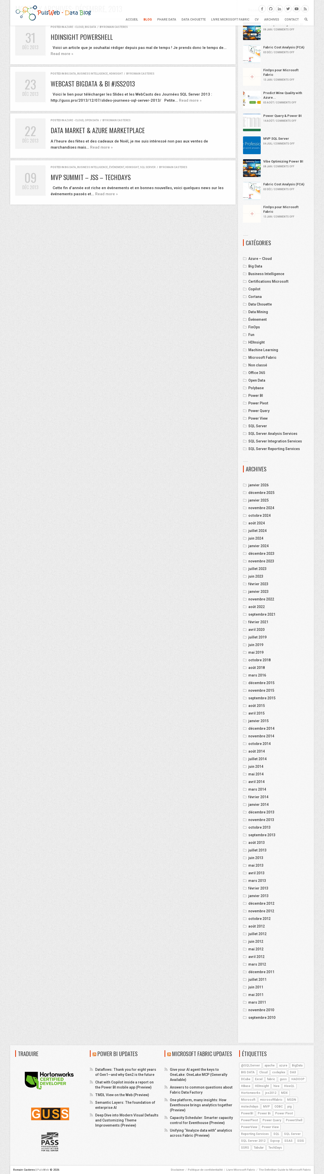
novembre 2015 (261, 690)
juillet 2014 (257, 759)
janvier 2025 (258, 500)
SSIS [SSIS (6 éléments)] (300, 1141)
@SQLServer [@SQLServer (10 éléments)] (250, 1065)
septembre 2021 (261, 614)
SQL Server (148, 167)
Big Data (90, 27)
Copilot (254, 289)
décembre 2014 (261, 728)
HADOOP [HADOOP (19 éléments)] (298, 1079)
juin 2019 (255, 645)
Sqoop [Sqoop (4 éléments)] (275, 1141)
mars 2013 (257, 881)
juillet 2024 (257, 531)
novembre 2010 (261, 1010)
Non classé (257, 365)
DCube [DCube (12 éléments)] (245, 1079)
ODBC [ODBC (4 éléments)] (278, 1106)
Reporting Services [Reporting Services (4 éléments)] (255, 1134)
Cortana (255, 297)
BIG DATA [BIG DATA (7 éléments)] (248, 1072)
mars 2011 (257, 1002)
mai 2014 (256, 774)
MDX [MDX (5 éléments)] (284, 1093)
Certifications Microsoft (268, 281)
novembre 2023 (261, 561)
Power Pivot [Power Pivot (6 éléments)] (284, 1113)
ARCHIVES (271, 19)
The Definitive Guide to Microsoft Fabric (285, 1169)
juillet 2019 (257, 637)
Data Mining (258, 312)
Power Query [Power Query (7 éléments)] (271, 1120)
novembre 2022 (261, 599)
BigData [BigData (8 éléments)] (297, 1065)
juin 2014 (255, 766)
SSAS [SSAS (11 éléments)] (288, 1141)
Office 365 (256, 373)
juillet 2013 (257, 850)
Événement (116, 167)
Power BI (255, 396)
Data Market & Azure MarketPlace (98, 130)
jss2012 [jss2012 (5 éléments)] (270, 1093)
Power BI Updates (117, 1054)
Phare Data (166, 19)
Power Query (259, 411)
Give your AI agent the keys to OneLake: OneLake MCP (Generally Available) (198, 1075)
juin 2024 (255, 538)
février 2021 (258, 622)
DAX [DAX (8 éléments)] (293, 1072)
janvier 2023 (258, 592)
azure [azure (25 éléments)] (283, 1065)
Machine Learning (263, 350)
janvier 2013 (258, 896)
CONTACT (292, 19)
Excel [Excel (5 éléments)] (258, 1079)
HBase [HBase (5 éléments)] (245, 1086)
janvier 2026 (258, 485)
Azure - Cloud (74, 27)
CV (257, 19)
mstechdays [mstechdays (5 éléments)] (249, 1106)
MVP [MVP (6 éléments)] (266, 1106)
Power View (258, 418)
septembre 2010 (261, 1018)
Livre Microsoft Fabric (230, 19)
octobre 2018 (259, 660)
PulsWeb (43, 1169)
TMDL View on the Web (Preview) (122, 1095)
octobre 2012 (259, 919)
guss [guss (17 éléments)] (283, 1079)
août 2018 (256, 668)
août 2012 (256, 926)
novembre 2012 (261, 911)
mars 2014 (257, 789)
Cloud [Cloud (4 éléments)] (263, 1072)
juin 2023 (255, 576)
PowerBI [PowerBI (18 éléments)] (247, 1113)
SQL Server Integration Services (275, 441)
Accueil (132, 19)
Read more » (62, 53)
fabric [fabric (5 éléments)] (271, 1079)
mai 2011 (256, 995)
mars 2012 (257, 964)
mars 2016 (257, 675)
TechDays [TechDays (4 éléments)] (275, 1147)
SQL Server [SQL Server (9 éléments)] (292, 1134)
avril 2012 (256, 957)
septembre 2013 (261, 835)
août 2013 (256, 843)
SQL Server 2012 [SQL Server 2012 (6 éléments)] (253, 1141)
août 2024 (256, 523)
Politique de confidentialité (205, 1169)
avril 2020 (256, 630)
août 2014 (256, 751)
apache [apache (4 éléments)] (270, 1065)
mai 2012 (256, 949)
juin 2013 (255, 858)
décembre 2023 (261, 554)
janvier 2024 (258, 546)
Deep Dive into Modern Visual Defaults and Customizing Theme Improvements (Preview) (126, 1120)
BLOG (148, 19)
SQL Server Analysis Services (272, 434)
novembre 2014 (261, 736)
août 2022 (256, 607)
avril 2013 (256, 873)
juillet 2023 (257, 569)
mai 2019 (256, 652)
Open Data (92, 120)
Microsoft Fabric (262, 357)
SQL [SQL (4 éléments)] (276, 1134)
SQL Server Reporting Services (274, 449)
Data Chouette (193, 19)
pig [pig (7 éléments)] (289, 1106)
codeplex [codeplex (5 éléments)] (278, 1072)
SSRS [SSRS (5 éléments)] (245, 1147)
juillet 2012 (257, 934)
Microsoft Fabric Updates (202, 1054)
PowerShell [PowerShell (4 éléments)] (294, 1120)
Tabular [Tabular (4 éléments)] (259, 1147)
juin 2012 (255, 941)
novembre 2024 (261, 508)
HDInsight (116, 73)
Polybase (256, 388)
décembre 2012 (261, 903)
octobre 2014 (259, 744)
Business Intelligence (92, 73)
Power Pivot (258, 403)
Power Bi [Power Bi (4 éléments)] (264, 1113)
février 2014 (258, 797)
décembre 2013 (261, 812)
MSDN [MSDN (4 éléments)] (291, 1099)
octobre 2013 (259, 827)
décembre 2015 (261, 683)
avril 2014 (256, 782)
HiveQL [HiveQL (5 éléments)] (289, 1086)
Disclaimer (177, 1169)
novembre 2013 (261, 820)
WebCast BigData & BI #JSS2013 (93, 83)
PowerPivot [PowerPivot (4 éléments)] (249, 1120)
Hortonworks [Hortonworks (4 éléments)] (250, 1093)
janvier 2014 (258, 805)
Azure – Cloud (260, 259)
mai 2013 (256, 865)
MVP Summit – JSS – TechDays (91, 177)
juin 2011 (255, 987)
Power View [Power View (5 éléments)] (270, 1127)
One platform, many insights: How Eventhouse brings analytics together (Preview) (201, 1105)
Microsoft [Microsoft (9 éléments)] (248, 1099)
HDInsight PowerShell (82, 37)
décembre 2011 (261, 972)
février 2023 (258, 584)
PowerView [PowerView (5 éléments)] (249, 1127)
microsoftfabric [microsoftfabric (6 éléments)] (271, 1099)
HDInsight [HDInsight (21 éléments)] (262, 1086)
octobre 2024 (259, 515)
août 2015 (256, 706)
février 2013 (258, 888)
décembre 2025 (261, 493)
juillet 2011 (257, 979)
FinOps (254, 327)
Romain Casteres (116, 27)
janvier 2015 (258, 721)
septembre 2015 (261, 698)
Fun (251, 335)
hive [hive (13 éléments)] (276, 1086)
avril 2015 (256, 713)
